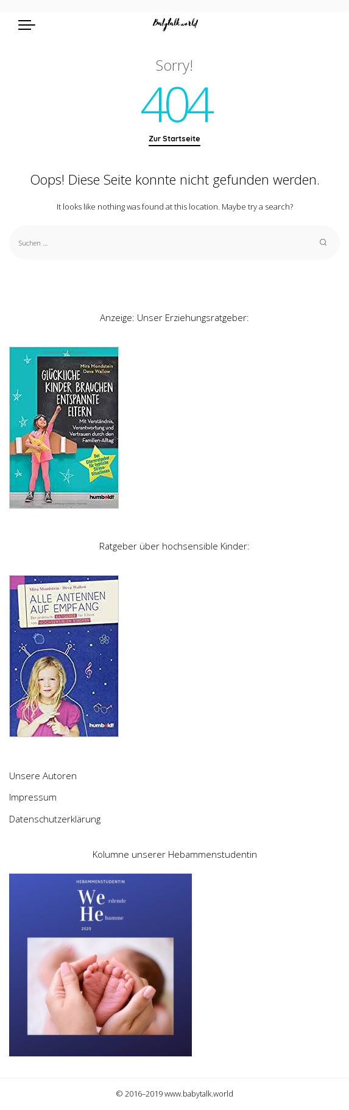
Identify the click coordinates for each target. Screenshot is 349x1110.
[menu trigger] (29, 24)
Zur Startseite (174, 138)
